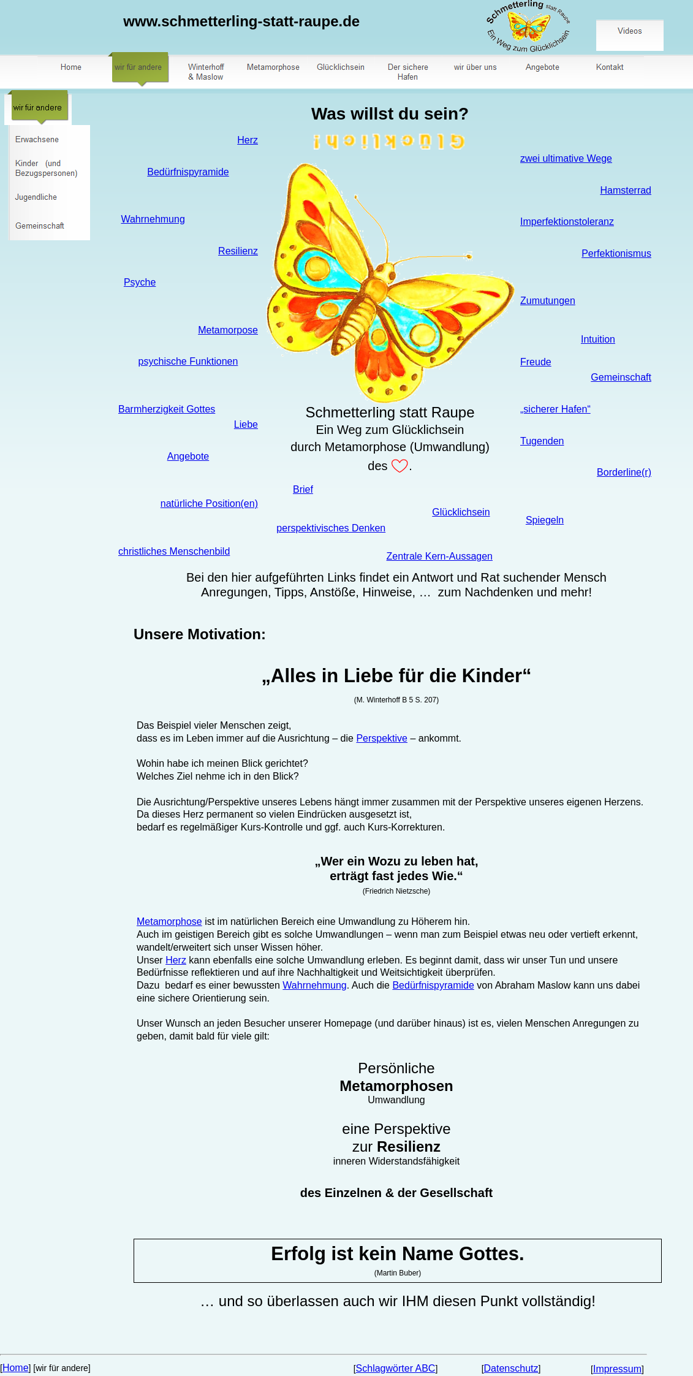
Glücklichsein (461, 512)
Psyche (140, 282)
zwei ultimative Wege (566, 158)
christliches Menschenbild (174, 551)
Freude (535, 362)
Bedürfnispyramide (188, 172)
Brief (303, 489)
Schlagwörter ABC (396, 1368)
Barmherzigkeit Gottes (166, 409)
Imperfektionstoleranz (567, 221)
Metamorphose (169, 921)
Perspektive (381, 738)
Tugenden (542, 441)
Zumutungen (547, 300)
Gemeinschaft (621, 377)
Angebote (188, 456)
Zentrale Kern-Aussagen (440, 556)
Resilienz (238, 251)
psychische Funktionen (188, 361)
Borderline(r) (624, 472)
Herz (247, 140)
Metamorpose (228, 330)
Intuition (598, 339)
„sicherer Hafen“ (555, 409)
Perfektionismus (616, 253)
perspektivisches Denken (330, 528)
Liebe (246, 424)
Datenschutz (511, 1368)
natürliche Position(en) (209, 503)
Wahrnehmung (152, 219)
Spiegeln (545, 520)
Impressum (617, 1369)
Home (15, 1368)
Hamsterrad (625, 190)
